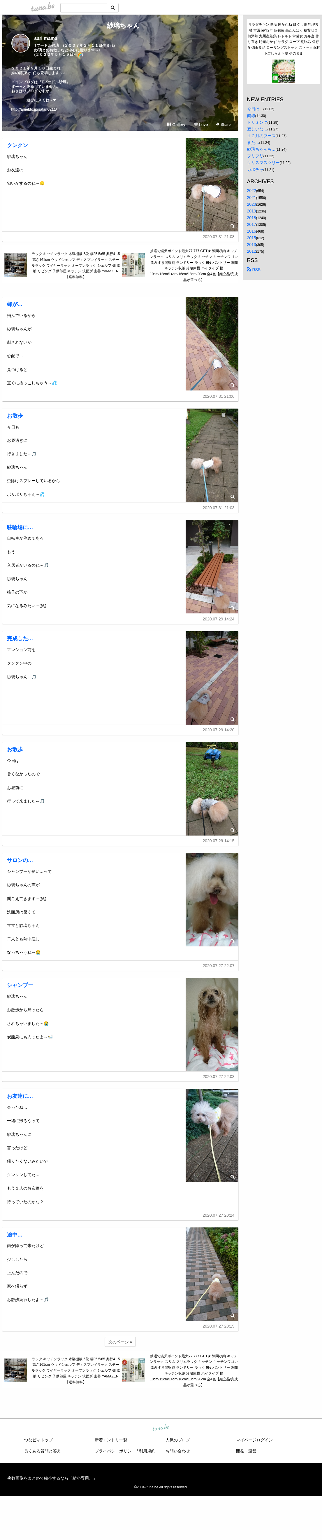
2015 (251, 238)
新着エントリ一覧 (111, 1440)
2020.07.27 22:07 (219, 965)
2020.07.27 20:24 (219, 1215)
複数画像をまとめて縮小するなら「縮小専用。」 (52, 1478)
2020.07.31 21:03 (219, 507)
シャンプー (20, 985)
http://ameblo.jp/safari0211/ (34, 109)
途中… (15, 1235)
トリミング (257, 122)
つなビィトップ (38, 1440)
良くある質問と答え (42, 1451)
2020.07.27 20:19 (219, 1326)
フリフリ (255, 156)
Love (201, 124)
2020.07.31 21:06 (219, 396)
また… (253, 142)
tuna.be (161, 1428)
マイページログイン (254, 1440)
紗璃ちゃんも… (261, 149)
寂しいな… (257, 129)
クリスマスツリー (263, 162)
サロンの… (20, 860)
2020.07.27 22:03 (219, 1076)
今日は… (255, 109)
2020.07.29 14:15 (219, 840)
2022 (251, 190)
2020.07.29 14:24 (219, 619)
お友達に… (20, 1096)
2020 (251, 204)
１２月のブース (261, 135)
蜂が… (15, 304)
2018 (251, 217)
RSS (254, 269)
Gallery (176, 124)
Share (223, 124)
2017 (251, 224)
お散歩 (15, 416)
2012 (251, 251)
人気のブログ (178, 1440)
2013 (251, 244)
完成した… (20, 638)
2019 (251, 211)
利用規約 (147, 1451)
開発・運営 (246, 1451)
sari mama (45, 38)
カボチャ (255, 169)
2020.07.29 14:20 (219, 730)
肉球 (251, 115)
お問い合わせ (178, 1451)
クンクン (17, 145)
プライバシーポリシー (115, 1451)
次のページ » (120, 1342)
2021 (251, 197)
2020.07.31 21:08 (219, 236)
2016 (251, 231)
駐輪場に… (20, 527)
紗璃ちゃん (120, 25)
